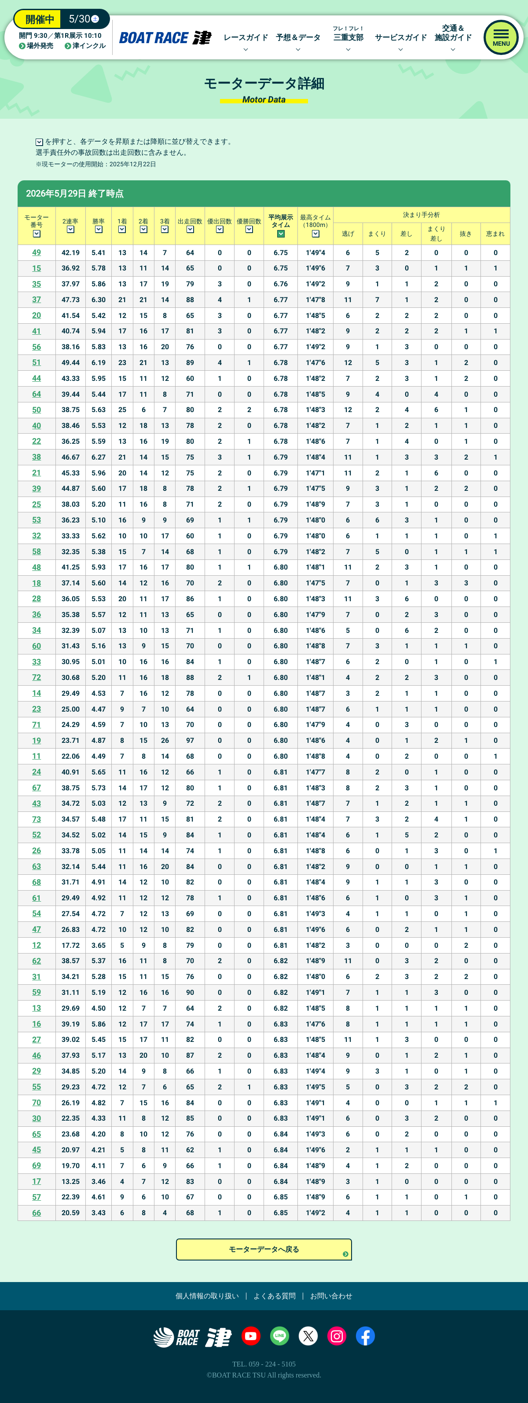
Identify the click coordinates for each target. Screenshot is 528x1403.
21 (36, 472)
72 (36, 677)
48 (36, 567)
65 (36, 1134)
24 (36, 771)
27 (36, 1039)
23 (36, 708)
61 (36, 897)
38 (36, 456)
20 (36, 315)
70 (36, 1102)
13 (36, 1007)
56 (36, 346)
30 (36, 1118)
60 (36, 645)
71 (36, 724)
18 (36, 583)
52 (36, 834)
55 (36, 1086)
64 (36, 393)
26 (36, 850)
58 (36, 551)
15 (36, 268)
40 (36, 425)
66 (36, 1212)
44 (36, 378)
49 (36, 252)
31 (36, 976)
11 (36, 755)
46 (36, 1055)
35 (36, 284)
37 (36, 299)
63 (36, 866)
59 (36, 992)
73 (36, 819)
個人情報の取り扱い (207, 1296)
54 (36, 913)
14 (36, 693)
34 (36, 630)
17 (36, 1181)
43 (36, 803)
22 (36, 441)
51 (36, 362)
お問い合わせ (331, 1296)
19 (36, 740)
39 (36, 488)
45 (36, 1149)
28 (36, 598)
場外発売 (40, 46)
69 (36, 1165)
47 (36, 929)
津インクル (89, 46)
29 (36, 1070)
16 (36, 1023)
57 (36, 1197)
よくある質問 (274, 1296)
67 (36, 787)
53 (36, 519)
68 (36, 882)
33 (36, 661)
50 (36, 409)
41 (36, 331)
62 (36, 960)
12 (36, 945)
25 (36, 504)
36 (36, 614)
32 (36, 535)
